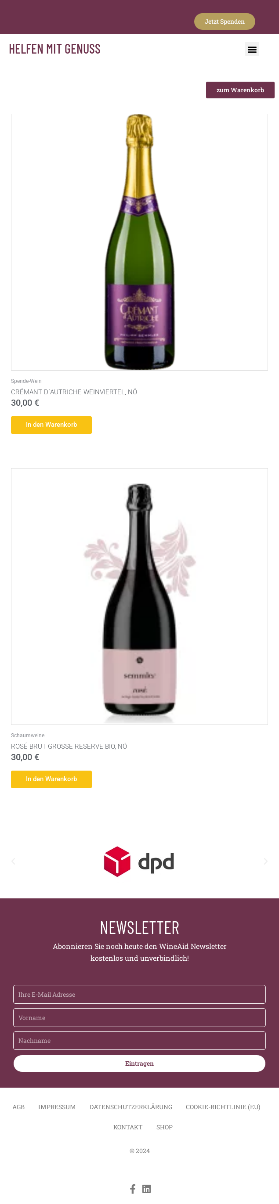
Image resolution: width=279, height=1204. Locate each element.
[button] (252, 49)
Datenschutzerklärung (131, 1108)
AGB (18, 1108)
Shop (164, 1128)
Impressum (57, 1108)
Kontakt (128, 1128)
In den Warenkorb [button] (54, 425)
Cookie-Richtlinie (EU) (223, 1108)
